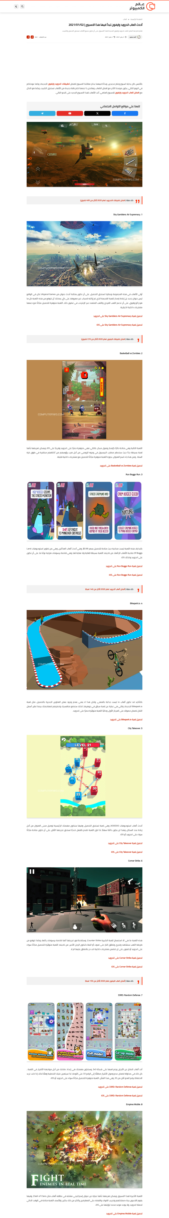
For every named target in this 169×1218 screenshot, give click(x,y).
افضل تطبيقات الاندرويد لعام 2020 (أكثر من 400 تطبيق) (102, 200)
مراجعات (42, 6)
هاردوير (33, 6)
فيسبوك (91, 6)
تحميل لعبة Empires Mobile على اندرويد (124, 1214)
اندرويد (58, 6)
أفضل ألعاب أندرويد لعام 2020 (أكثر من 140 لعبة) (105, 589)
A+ (32, 37)
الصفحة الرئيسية (136, 19)
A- (28, 37)
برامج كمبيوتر (120, 6)
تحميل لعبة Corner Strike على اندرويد (125, 958)
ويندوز (110, 6)
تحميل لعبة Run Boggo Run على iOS (125, 575)
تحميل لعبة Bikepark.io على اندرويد (126, 719)
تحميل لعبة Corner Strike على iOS (126, 967)
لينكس (73, 6)
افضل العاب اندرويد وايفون (127, 93)
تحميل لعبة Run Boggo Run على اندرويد (124, 566)
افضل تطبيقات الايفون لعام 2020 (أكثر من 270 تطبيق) (103, 339)
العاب (65, 6)
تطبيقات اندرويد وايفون (59, 84)
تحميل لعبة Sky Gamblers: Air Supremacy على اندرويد (117, 316)
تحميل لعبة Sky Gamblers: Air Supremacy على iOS (119, 325)
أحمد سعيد (132, 37)
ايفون (50, 6)
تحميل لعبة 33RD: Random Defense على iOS (121, 1096)
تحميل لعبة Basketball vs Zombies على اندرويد (121, 466)
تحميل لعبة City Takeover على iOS (126, 852)
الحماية (82, 6)
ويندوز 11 (101, 6)
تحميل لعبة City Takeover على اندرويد (125, 843)
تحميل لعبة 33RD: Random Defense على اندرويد (120, 1087)
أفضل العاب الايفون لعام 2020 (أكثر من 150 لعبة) (105, 981)
